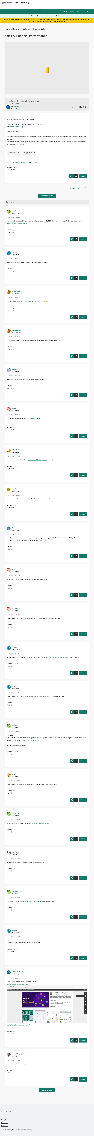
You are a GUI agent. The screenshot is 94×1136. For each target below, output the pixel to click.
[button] (86, 116)
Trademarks (4, 1126)
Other (35, 162)
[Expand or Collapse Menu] (3, 7)
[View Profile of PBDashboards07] (17, 291)
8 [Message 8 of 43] (13, 829)
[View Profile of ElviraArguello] (16, 369)
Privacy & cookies (6, 1120)
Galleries (26, 28)
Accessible (15, 162)
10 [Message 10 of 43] (13, 751)
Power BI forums (12, 28)
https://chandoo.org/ (17, 127)
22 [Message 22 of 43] (13, 269)
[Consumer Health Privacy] (25, 1129)
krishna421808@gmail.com (59, 657)
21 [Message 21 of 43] (13, 308)
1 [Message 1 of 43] (13, 167)
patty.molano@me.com (33, 418)
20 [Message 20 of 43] (13, 347)
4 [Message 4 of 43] (13, 1031)
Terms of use (4, 1123)
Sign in (72, 11)
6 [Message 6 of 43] (13, 907)
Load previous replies (47, 195)
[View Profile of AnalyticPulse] (16, 972)
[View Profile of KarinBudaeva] (16, 608)
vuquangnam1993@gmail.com (37, 460)
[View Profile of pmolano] (14, 408)
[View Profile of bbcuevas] (14, 930)
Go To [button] (84, 11)
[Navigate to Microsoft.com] (7, 3)
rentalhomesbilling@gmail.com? (35, 301)
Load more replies (47, 1090)
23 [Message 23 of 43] (13, 230)
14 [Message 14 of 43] (13, 586)
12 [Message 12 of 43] (13, 663)
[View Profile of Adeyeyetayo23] (16, 330)
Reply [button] (83, 176)
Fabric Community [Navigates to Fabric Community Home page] (22, 2)
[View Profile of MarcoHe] (14, 252)
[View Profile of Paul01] (14, 569)
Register (64, 11)
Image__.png (28, 152)
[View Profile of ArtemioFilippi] (16, 813)
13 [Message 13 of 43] (13, 625)
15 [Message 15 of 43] (13, 547)
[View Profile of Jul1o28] (14, 774)
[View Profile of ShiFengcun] (15, 528)
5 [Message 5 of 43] (13, 949)
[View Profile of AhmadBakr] (15, 1054)
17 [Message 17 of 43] (13, 466)
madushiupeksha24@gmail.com (17, 223)
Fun (30, 162)
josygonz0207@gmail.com (30, 740)
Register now (60, 21)
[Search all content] (68, 16)
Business (23, 162)
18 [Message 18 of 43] (13, 427)
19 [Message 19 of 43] (13, 386)
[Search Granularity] (37, 16)
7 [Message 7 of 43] (13, 868)
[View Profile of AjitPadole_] (15, 891)
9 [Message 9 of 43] (13, 790)
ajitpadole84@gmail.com (33, 901)
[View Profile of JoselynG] (14, 725)
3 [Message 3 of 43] (13, 1070)
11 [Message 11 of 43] (13, 703)
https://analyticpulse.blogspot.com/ (18, 984)
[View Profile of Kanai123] (14, 686)
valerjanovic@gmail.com (42, 823)
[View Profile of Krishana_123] (16, 647)
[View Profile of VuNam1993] (15, 450)
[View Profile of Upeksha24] (15, 211)
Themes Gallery (40, 28)
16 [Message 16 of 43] (13, 505)
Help (78, 11)
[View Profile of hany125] (14, 489)
